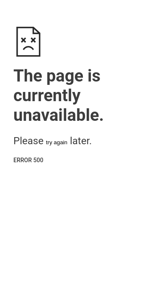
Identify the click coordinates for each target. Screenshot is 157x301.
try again (56, 142)
